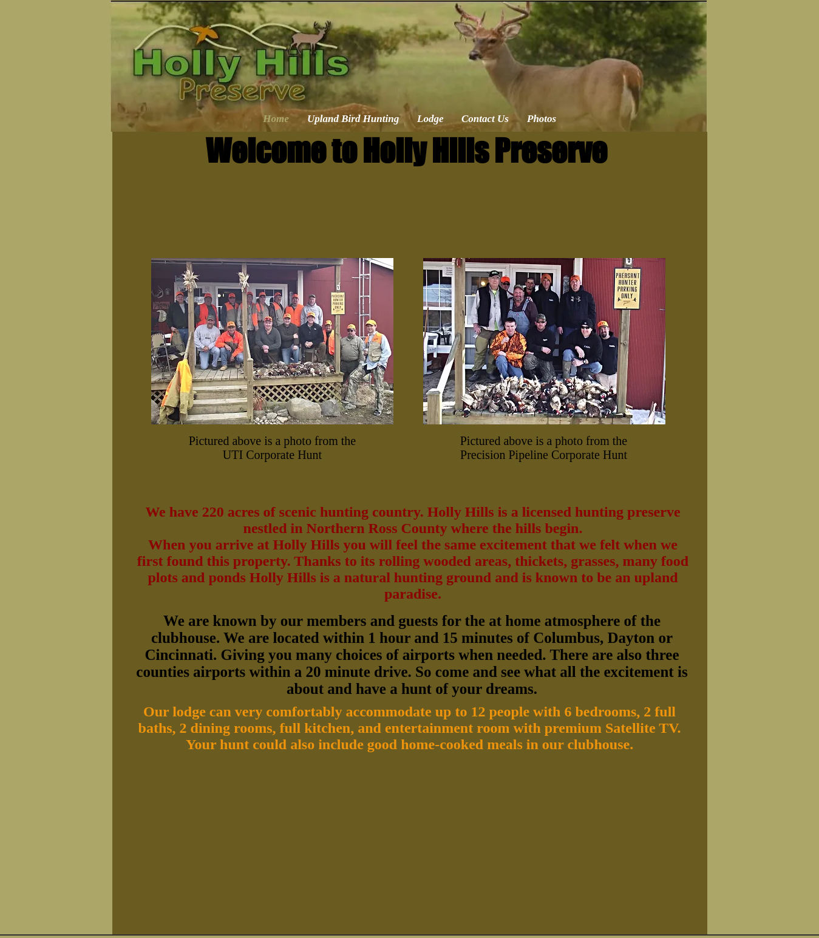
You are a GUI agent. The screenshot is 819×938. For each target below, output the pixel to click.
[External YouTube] (411, 850)
